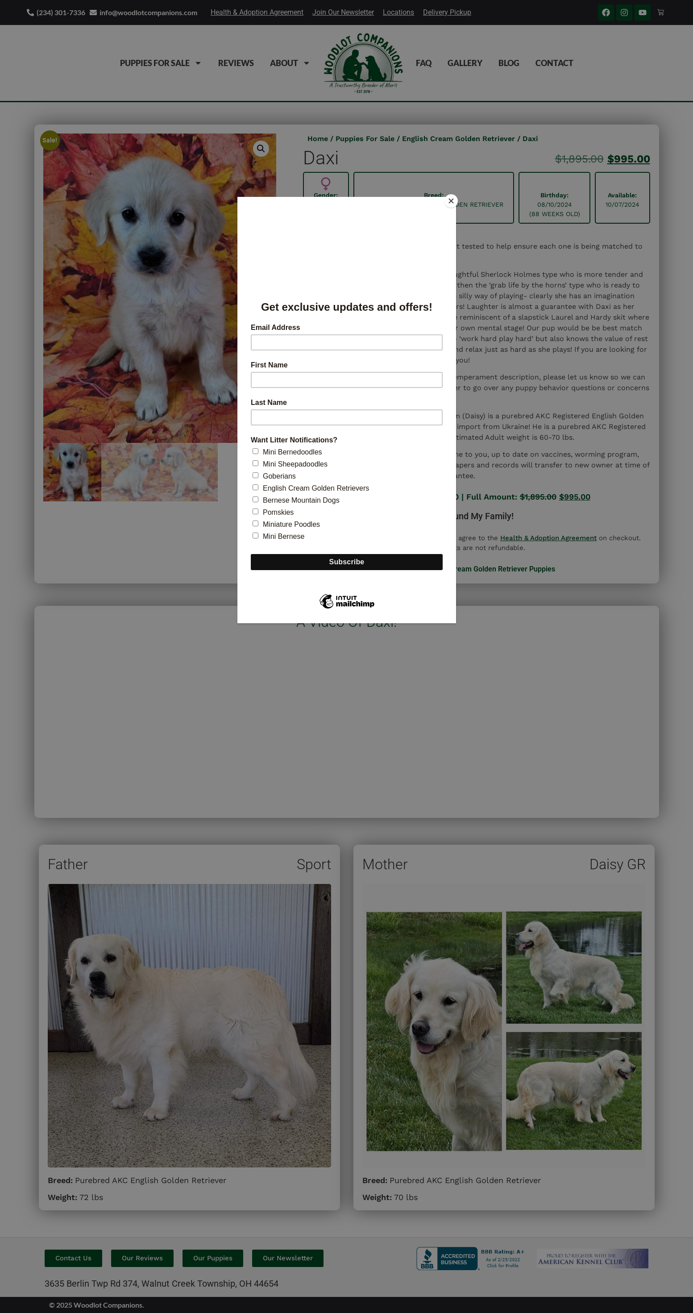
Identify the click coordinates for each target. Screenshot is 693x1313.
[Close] (454, 199)
